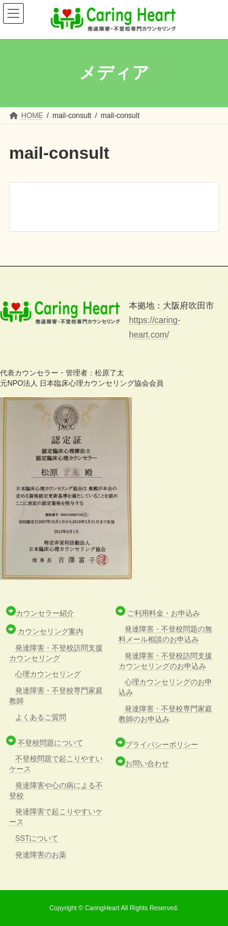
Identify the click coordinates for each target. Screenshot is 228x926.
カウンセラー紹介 (45, 613)
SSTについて (36, 838)
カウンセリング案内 (50, 631)
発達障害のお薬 (40, 855)
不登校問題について (50, 743)
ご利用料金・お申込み (163, 613)
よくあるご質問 (40, 717)
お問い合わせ (147, 763)
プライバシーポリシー (161, 744)
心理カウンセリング (48, 674)
